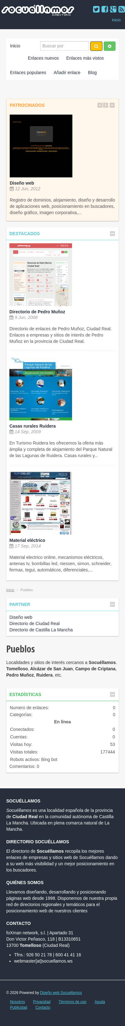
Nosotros (17, 1002)
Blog (92, 72)
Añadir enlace (67, 72)
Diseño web (22, 183)
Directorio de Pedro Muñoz (37, 311)
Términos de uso (72, 1002)
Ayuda (100, 1002)
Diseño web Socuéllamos (61, 993)
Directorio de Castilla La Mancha (41, 629)
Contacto (42, 1007)
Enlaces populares (28, 72)
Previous (100, 105)
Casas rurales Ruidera (32, 426)
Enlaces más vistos (85, 58)
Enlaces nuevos (43, 58)
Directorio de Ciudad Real (34, 623)
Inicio (116, 20)
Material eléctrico (27, 540)
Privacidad (42, 1002)
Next (105, 105)
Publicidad (18, 1007)
